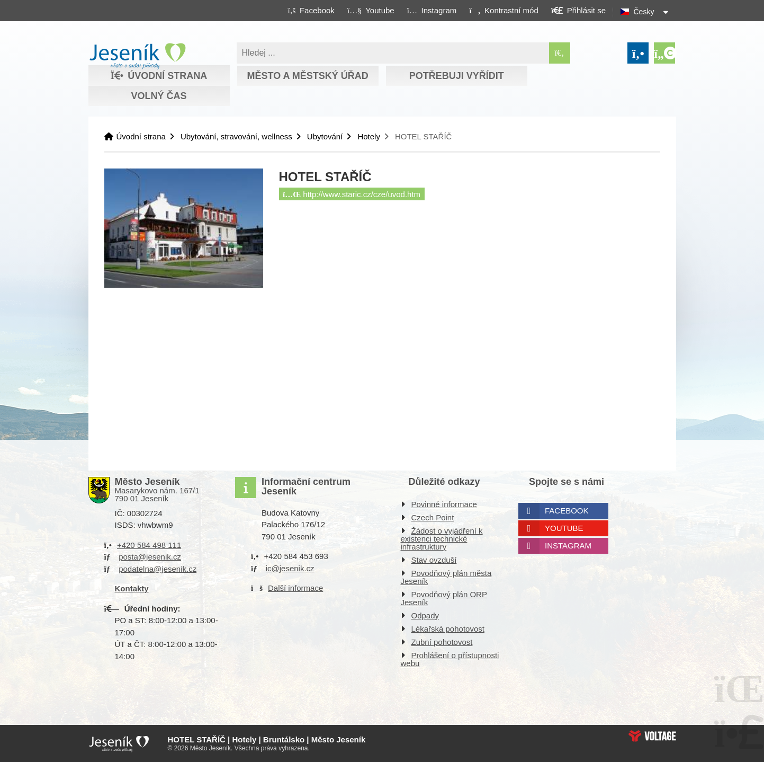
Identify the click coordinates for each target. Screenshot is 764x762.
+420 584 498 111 (149, 545)
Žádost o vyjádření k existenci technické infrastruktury (442, 538)
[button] (503, 10)
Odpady (425, 615)
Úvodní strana (137, 56)
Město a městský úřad (307, 75)
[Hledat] (559, 53)
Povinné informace (444, 504)
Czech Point (432, 517)
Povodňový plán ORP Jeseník (444, 598)
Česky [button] (644, 11)
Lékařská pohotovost (447, 628)
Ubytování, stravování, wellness (236, 136)
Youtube (564, 528)
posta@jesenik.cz (150, 556)
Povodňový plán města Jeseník (446, 577)
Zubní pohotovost (442, 641)
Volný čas (158, 96)
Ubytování (325, 136)
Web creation (652, 736)
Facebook (567, 510)
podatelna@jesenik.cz (157, 568)
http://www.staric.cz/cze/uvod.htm (351, 194)
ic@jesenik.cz (290, 568)
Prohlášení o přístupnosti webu (450, 659)
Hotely (368, 136)
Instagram (568, 545)
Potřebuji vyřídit (456, 75)
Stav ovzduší (434, 559)
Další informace (295, 587)
